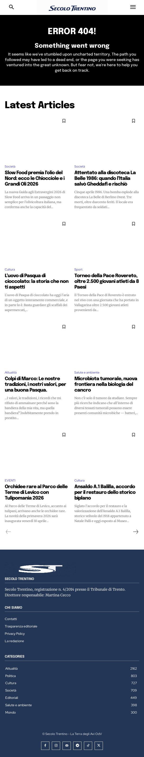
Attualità (11, 372)
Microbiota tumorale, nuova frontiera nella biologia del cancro (105, 384)
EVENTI (10, 480)
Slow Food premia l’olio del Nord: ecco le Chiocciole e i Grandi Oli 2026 (34, 178)
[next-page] (135, 531)
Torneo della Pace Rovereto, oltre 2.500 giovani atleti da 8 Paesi (106, 281)
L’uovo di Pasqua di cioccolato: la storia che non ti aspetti (36, 281)
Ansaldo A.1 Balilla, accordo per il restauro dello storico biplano (104, 492)
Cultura (10, 269)
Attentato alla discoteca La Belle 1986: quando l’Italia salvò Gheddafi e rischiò (105, 178)
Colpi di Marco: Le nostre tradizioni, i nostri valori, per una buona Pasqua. (35, 384)
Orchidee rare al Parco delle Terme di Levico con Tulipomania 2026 (36, 492)
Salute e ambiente (86, 372)
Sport (78, 269)
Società (10, 166)
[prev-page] (8, 531)
